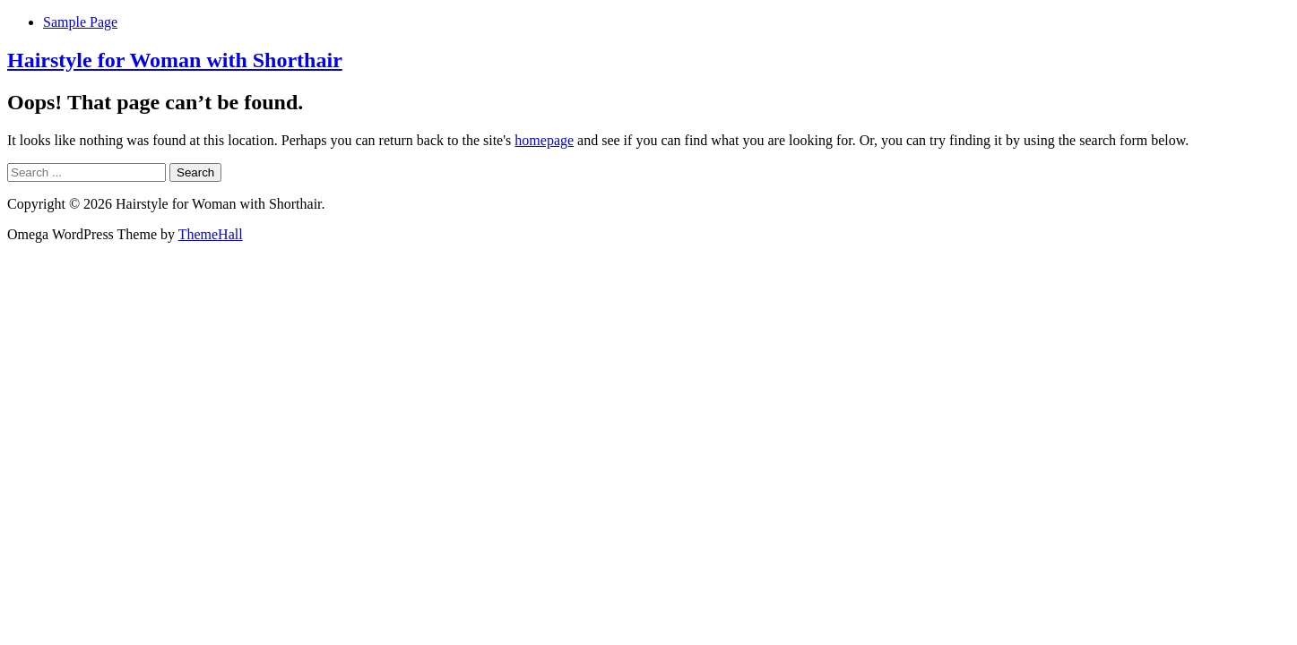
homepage (544, 140)
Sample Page (80, 22)
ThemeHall (210, 234)
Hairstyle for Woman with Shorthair (174, 60)
